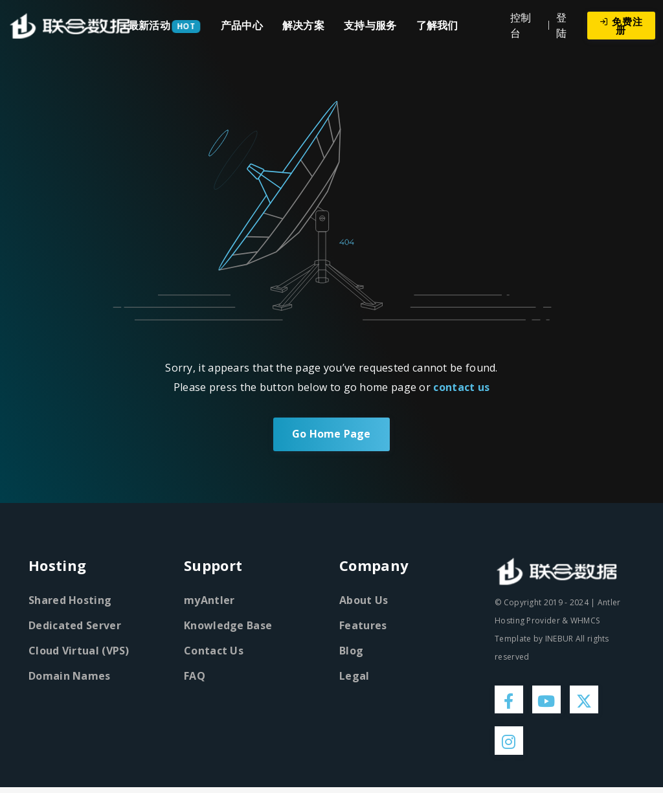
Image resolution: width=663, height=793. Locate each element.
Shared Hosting (69, 600)
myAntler (209, 600)
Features (363, 625)
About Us (363, 600)
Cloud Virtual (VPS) (78, 650)
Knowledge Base (228, 625)
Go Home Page (331, 434)
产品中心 (242, 25)
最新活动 (149, 25)
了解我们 (437, 25)
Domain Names (69, 676)
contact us (461, 387)
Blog (351, 650)
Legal (354, 676)
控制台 (521, 25)
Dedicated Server (74, 625)
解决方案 (303, 25)
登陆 (561, 25)
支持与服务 (370, 25)
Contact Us (213, 650)
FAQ (194, 676)
